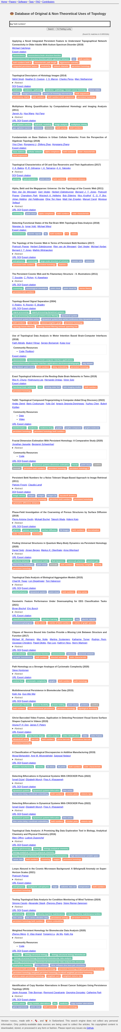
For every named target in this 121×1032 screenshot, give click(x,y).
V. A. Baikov (18, 168)
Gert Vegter (44, 192)
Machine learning (49, 619)
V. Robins (17, 305)
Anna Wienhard (71, 550)
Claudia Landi (35, 485)
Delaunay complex (84, 565)
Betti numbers (85, 59)
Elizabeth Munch (34, 779)
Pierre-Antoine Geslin (22, 519)
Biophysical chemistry (22, 965)
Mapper (56, 859)
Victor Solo (68, 380)
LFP (46, 234)
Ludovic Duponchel (34, 838)
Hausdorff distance (68, 496)
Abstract (19, 82)
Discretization (93, 530)
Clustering (45, 859)
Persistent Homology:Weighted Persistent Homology (81, 969)
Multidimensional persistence (41, 708)
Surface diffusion (49, 530)
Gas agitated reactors (22, 124)
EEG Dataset (88, 363)
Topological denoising (87, 708)
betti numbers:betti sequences (61, 97)
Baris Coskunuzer (35, 403)
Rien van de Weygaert (64, 246)
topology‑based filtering (23, 326)
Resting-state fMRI (52, 387)
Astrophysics (18, 261)
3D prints (62, 767)
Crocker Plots (72, 794)
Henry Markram (79, 643)
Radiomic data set (68, 887)
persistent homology (86, 97)
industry (30, 914)
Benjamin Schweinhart (43, 444)
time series (67, 790)
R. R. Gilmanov (32, 168)
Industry (40, 767)
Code (21, 456)
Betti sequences (82, 94)
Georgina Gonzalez (75, 992)
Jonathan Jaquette (21, 444)
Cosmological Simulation (36, 288)
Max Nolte (42, 639)
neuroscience (19, 55)
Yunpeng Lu (49, 934)
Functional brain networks (24, 387)
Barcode (35, 739)
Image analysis (61, 124)
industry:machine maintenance (50, 914)
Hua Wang (29, 113)
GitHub (90, 1028)
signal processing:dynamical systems (48, 312)
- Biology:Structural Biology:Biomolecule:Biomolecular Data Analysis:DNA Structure (48, 962)
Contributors (48, 2)
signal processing (21, 312)
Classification (19, 736)
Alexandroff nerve (20, 739)
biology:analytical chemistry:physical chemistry (33, 852)
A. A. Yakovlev (64, 168)
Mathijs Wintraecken (43, 250)
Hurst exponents (20, 155)
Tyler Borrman (35, 992)
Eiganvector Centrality (69, 63)
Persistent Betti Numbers (23, 969)
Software (22, 2)
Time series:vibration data (37, 918)
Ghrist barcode (63, 739)
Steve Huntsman (20, 670)
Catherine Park (94, 992)
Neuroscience (19, 234)
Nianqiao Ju (18, 226)
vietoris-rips (86, 794)
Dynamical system (69, 316)
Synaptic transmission (22, 657)
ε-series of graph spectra (84, 623)
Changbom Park (29, 195)
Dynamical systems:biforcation (46, 790)
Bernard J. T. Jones (85, 192)
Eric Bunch (32, 608)
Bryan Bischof (19, 608)
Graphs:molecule (92, 428)
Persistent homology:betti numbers (49, 431)
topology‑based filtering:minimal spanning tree (57, 326)
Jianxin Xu (17, 113)
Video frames (96, 736)
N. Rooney (28, 305)
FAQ (38, 2)
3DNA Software (41, 965)
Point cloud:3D (70, 288)
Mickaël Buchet (42, 519)
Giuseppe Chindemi (22, 643)
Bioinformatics (19, 428)
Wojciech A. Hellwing (50, 195)
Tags (31, 2)
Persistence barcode (82, 739)
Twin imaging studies (72, 387)
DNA (55, 1003)
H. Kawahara (41, 277)
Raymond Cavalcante (54, 992)
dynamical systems (21, 465)
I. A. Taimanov (48, 168)
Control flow (18, 681)
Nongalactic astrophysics (38, 887)
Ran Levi (51, 643)
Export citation (19, 52)
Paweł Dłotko (39, 643)
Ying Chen (17, 144)
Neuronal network (86, 654)
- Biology (17, 955)
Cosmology (18, 214)
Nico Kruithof (84, 195)
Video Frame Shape (36, 736)
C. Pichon (28, 277)
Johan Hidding (19, 199)
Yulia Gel (50, 403)
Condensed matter (40, 561)
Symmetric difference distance (26, 503)
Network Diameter (61, 66)
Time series (33, 323)
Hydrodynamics (30, 179)
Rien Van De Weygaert (24, 192)
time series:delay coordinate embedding (30, 794)
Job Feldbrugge (36, 199)
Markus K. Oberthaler (51, 550)
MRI (73, 59)
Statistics (63, 265)
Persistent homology (81, 66)
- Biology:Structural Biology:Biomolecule (68, 955)
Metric (74, 234)
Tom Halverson (53, 581)
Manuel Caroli (90, 199)
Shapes (31, 496)
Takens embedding (55, 921)
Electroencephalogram (23, 623)
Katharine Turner (80, 639)
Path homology (80, 681)
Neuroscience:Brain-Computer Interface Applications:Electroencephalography (46, 363)
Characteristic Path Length (45, 63)
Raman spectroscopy (22, 849)
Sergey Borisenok (49, 343)
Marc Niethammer (83, 79)
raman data (18, 859)
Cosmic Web (77, 261)
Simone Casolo (19, 903)
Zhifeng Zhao (44, 144)
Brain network (19, 654)
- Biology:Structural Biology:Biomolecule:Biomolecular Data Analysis (42, 958)
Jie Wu (59, 934)
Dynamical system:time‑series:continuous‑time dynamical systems (71, 319)
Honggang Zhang (60, 144)
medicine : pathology (33, 90)
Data (21, 415)
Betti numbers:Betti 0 (22, 63)
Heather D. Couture (35, 79)
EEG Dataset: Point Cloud (23, 367)
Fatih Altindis (18, 343)
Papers (12, 2)
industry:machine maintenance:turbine (84, 914)
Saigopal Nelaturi (62, 756)
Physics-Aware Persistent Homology (28, 976)
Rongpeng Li (30, 144)
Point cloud (45, 179)
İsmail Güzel (18, 779)
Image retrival (19, 496)
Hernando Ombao (53, 380)
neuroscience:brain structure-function (44, 55)
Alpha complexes (52, 152)
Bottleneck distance (77, 179)
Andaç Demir (18, 403)
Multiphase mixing (79, 124)
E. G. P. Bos (99, 195)
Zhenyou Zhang (54, 903)
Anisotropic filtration (22, 705)
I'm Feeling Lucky (64, 29)
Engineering (18, 914)
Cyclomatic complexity (36, 681)
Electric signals (34, 234)
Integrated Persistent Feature (25, 66)
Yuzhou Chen (92, 403)
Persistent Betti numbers (23, 265)
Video (22, 419)
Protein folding (58, 705)
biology (37, 849)
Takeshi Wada (58, 519)
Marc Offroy (18, 838)
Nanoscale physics (76, 561)
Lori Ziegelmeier (36, 581)
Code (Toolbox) (26, 351)
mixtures (38, 128)
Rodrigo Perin (99, 639)
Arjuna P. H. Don (20, 725)
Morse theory (85, 288)
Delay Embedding (60, 367)
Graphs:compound (73, 428)
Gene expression (20, 1007)
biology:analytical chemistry (56, 849)
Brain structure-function (38, 654)
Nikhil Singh (18, 79)
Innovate (49, 128)
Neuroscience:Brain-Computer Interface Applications (50, 360)
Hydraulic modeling (43, 124)
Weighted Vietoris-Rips (72, 976)
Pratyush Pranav (20, 246)
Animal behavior (20, 592)
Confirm (97, 465)
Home (4, 2)
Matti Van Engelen (72, 199)
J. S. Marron (52, 79)
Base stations (19, 152)
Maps (55, 887)
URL (14, 120)
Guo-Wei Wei (28, 694)
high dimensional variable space (85, 856)
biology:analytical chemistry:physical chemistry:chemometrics (40, 856)
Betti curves (61, 128)
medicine (17, 90)
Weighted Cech (53, 976)
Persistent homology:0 (79, 468)
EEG (77, 619)
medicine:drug (46, 428)
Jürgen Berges (32, 550)
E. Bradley (39, 305)
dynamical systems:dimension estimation (51, 465)
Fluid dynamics (58, 561)
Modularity (45, 66)
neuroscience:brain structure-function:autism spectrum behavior (41, 59)
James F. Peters (38, 725)
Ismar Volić (30, 226)
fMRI (40, 387)
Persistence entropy (60, 918)
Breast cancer (19, 1003)
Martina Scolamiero (60, 639)
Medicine (64, 1003)
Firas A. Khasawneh (53, 779)
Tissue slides (94, 90)
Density (98, 565)
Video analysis (53, 736)
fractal (75, 465)
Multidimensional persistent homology (29, 499)
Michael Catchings (21, 48)
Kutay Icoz (65, 343)
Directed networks (58, 657)
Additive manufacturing (23, 767)
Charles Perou (66, 79)
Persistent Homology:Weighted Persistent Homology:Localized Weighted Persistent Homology (53, 972)
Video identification (71, 736)
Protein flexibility (41, 705)
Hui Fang (40, 113)
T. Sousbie (17, 277)
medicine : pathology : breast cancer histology (66, 90)
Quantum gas (93, 561)
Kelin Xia (16, 694)
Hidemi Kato (72, 519)
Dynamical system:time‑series (26, 319)
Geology (16, 179)
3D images (64, 530)
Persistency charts (21, 97)
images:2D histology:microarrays (58, 94)
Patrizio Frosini (19, 485)
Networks (90, 261)
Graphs (59, 428)
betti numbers (38, 97)
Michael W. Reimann (23, 639)
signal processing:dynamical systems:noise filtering (35, 316)
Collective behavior (21, 561)
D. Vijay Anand (34, 934)
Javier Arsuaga (19, 992)
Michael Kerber (98, 246)
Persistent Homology (46, 969)
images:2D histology (31, 94)
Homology (37, 534)
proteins (84, 705)
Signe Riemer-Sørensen (75, 903)
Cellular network (35, 152)
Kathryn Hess (64, 643)
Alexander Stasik (36, 903)
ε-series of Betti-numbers (59, 623)
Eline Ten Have (53, 199)
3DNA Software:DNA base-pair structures (68, 965)
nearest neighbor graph (51, 323)
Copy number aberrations (39, 1003)
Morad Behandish (21, 756)
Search (51, 29)
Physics (16, 530)
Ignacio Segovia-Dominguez (70, 403)
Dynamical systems (21, 790)
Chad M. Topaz (19, 581)
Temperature (84, 887)
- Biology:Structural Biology (35, 955)
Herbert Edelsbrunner (63, 192)
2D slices (51, 767)
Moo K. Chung (19, 380)
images (16, 94)
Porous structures (31, 530)
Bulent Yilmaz (33, 343)
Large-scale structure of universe (54, 261)
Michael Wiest (44, 226)
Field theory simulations (23, 565)
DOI (14, 86)
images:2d (51, 496)
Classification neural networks (26, 619)
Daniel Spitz (18, 550)
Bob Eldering (69, 195)
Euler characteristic (86, 152)
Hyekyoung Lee (35, 380)
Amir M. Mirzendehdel (42, 756)
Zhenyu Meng (19, 934)
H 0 (66, 234)
